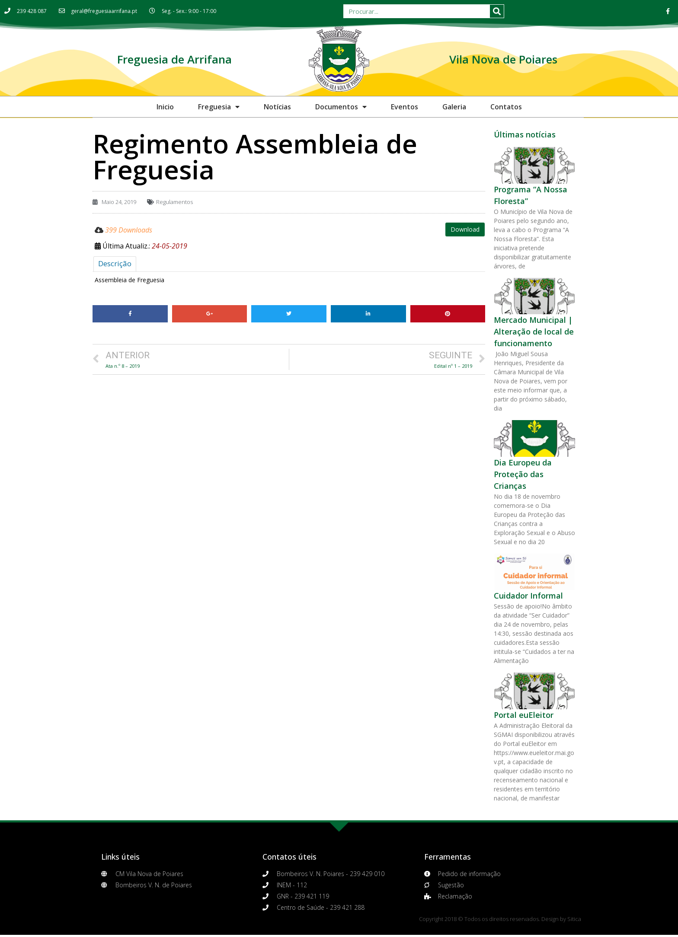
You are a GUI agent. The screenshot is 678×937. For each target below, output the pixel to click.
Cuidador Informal (528, 595)
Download (465, 229)
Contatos (506, 107)
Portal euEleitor (523, 715)
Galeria (454, 107)
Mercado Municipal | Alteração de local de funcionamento (534, 331)
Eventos (404, 107)
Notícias (277, 107)
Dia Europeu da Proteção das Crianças (523, 474)
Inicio (165, 107)
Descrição (114, 263)
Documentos (341, 107)
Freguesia (219, 107)
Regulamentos (174, 202)
